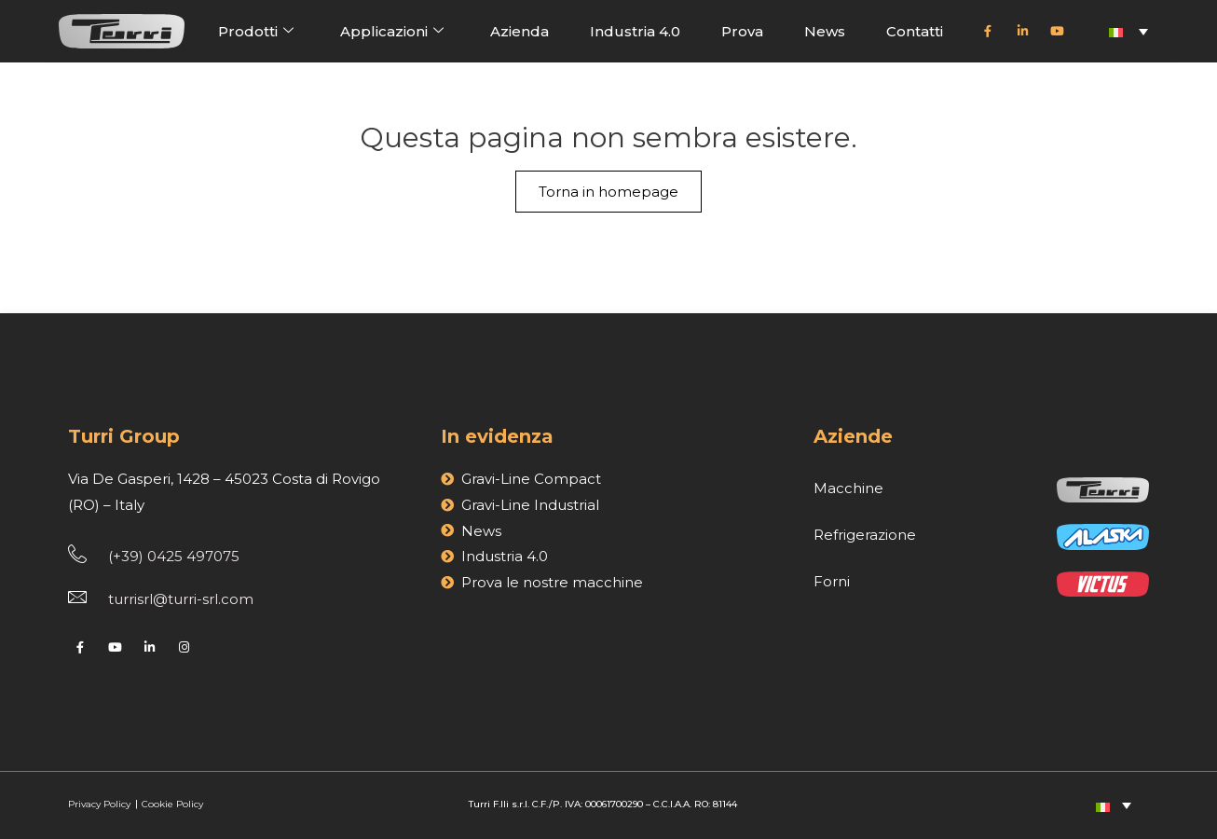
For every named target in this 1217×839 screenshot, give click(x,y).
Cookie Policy (172, 804)
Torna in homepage (608, 191)
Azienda (519, 31)
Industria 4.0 (635, 31)
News (824, 31)
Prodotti (256, 30)
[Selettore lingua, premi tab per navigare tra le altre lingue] (1128, 31)
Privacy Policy (100, 804)
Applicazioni (392, 30)
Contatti (914, 31)
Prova (742, 31)
